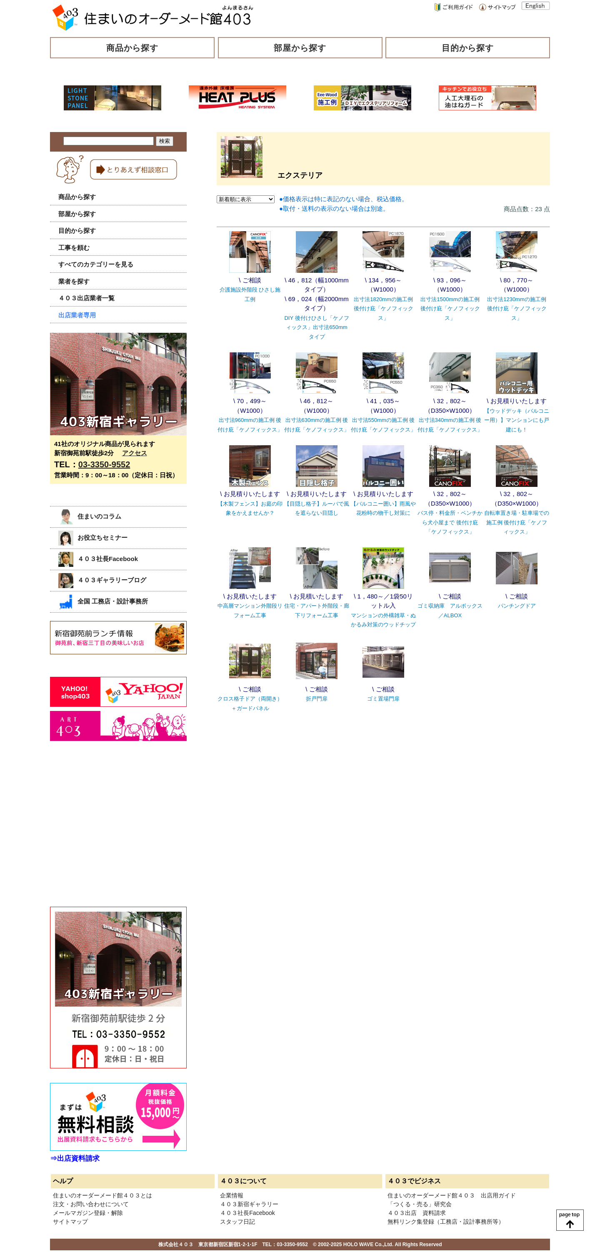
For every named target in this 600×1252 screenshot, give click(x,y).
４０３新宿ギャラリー (249, 1204)
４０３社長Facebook (98, 558)
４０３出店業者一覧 (86, 298)
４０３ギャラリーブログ (102, 580)
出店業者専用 (77, 315)
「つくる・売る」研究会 (420, 1204)
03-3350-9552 (104, 464)
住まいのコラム (89, 516)
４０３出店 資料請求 (417, 1213)
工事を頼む (74, 247)
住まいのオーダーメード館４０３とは (102, 1195)
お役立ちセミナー (93, 537)
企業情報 (231, 1195)
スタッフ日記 (237, 1221)
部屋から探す (300, 47)
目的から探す (468, 47)
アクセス (134, 452)
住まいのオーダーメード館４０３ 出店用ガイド (452, 1195)
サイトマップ (70, 1221)
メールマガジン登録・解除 (88, 1213)
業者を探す (74, 281)
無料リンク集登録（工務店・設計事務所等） (446, 1221)
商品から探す (132, 47)
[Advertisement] (112, 833)
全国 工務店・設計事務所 (103, 601)
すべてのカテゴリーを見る (95, 264)
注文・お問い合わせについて (91, 1204)
